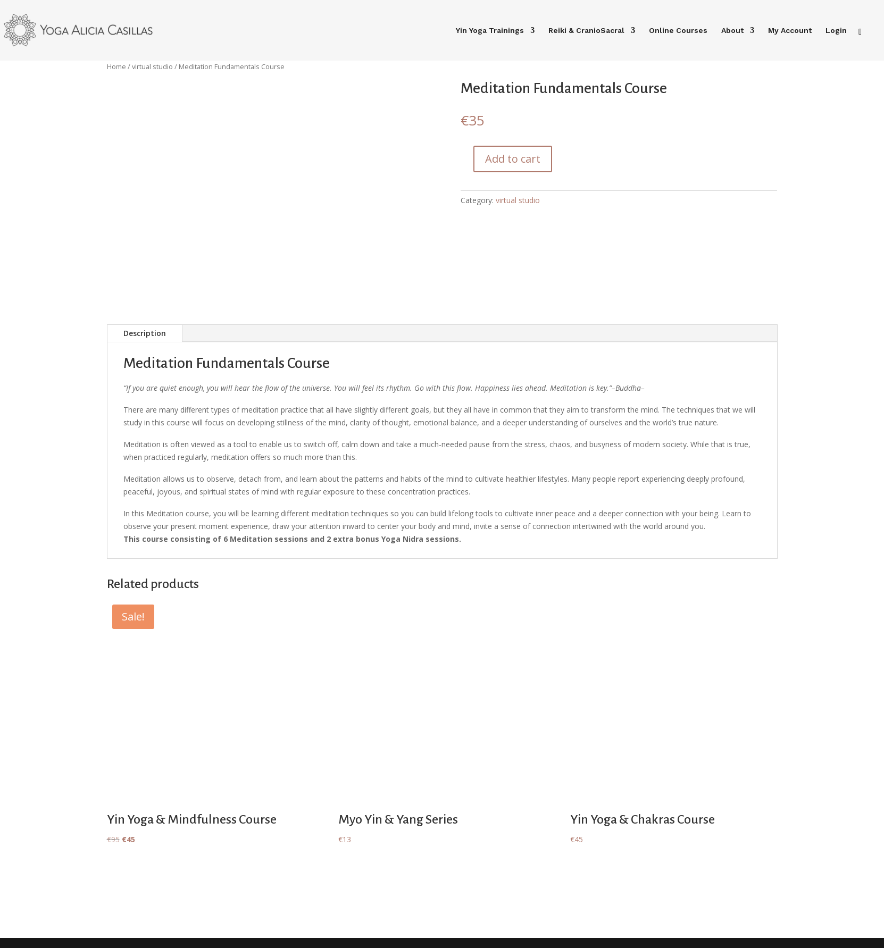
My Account (790, 31)
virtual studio (152, 66)
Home (116, 66)
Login (836, 31)
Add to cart (512, 159)
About (732, 31)
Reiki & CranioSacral (586, 31)
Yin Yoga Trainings (490, 31)
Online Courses (678, 31)
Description (144, 333)
